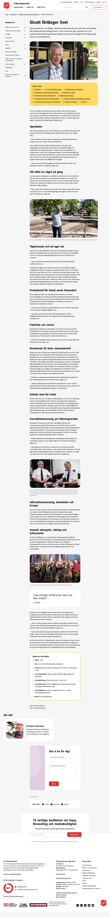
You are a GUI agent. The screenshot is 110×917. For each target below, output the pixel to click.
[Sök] (76, 7)
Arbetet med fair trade (65, 96)
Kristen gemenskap (11, 52)
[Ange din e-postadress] (47, 834)
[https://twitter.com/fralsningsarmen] (89, 905)
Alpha (7, 45)
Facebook (55, 804)
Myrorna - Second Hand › (89, 868)
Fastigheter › (86, 870)
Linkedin (65, 804)
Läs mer (82, 102)
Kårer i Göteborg (61, 897)
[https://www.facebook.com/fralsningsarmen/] (77, 905)
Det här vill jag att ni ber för (58, 765)
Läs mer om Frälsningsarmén (12, 874)
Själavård (8, 48)
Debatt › (84, 883)
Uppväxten (36, 89)
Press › (84, 881)
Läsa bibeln (9, 38)
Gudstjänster (9, 67)
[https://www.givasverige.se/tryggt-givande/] (23, 905)
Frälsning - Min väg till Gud (13, 31)
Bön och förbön (10, 41)
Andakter (8, 34)
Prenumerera (74, 834)
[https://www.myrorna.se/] (38, 905)
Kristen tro (31, 7)
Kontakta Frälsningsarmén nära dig (66, 893)
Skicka (54, 784)
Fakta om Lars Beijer (69, 102)
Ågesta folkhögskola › (89, 873)
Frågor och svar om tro (12, 27)
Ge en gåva (99, 7)
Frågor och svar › (87, 878)
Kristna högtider (10, 64)
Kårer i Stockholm (61, 895)
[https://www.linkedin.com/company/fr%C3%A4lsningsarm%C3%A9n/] (85, 905)
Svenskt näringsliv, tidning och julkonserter (46, 102)
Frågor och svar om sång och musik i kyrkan (14, 59)
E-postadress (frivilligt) (57, 757)
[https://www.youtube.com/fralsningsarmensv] (93, 905)
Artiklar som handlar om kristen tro (29, 14)
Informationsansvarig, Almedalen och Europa (75, 99)
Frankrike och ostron (68, 93)
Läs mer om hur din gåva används (13, 896)
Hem (7, 14)
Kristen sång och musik (12, 55)
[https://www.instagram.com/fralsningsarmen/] (81, 905)
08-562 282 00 (60, 874)
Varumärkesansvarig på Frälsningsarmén (45, 99)
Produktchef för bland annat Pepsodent (45, 93)
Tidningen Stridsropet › (89, 875)
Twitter (45, 804)
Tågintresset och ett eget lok (73, 89)
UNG (7, 71)
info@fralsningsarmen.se (63, 878)
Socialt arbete (19, 7)
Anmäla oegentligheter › (89, 886)
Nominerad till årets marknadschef (44, 96)
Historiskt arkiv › (87, 865)
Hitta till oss (41, 7)
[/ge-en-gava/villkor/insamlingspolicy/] (10, 905)
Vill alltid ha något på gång (52, 89)
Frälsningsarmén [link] (22, 3)
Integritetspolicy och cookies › (91, 888)
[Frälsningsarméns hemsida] (6, 5)
